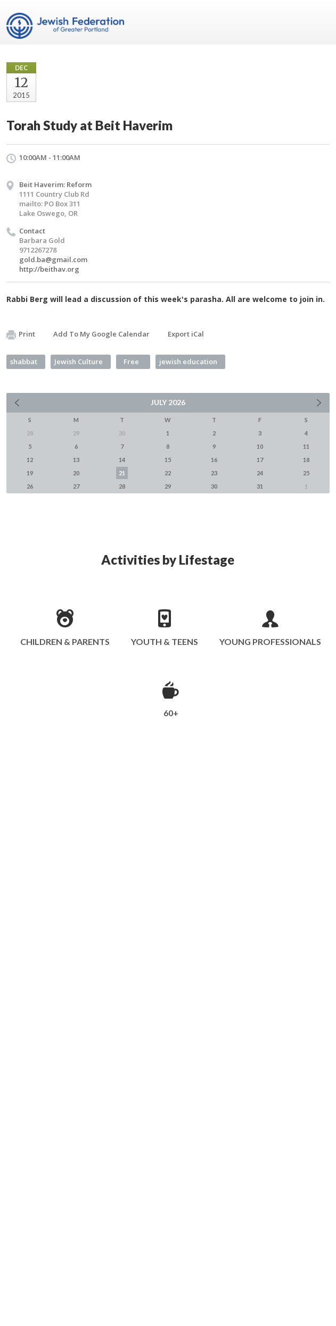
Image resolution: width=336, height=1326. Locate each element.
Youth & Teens (164, 641)
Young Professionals (270, 641)
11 (306, 446)
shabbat (23, 361)
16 (214, 459)
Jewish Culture (78, 361)
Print (20, 334)
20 (76, 472)
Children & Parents (65, 641)
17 (260, 459)
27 (76, 486)
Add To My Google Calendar (101, 334)
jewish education (188, 361)
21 (122, 472)
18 (306, 459)
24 (260, 472)
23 (214, 472)
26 (30, 486)
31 (260, 486)
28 (122, 486)
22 (168, 472)
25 (306, 472)
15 (168, 459)
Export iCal (186, 334)
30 (214, 486)
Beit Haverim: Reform (55, 184)
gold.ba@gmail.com (53, 259)
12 (30, 459)
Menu (317, 22)
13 (76, 459)
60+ (170, 713)
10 (260, 446)
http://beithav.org (49, 269)
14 (122, 459)
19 (30, 472)
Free (131, 361)
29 (168, 486)
